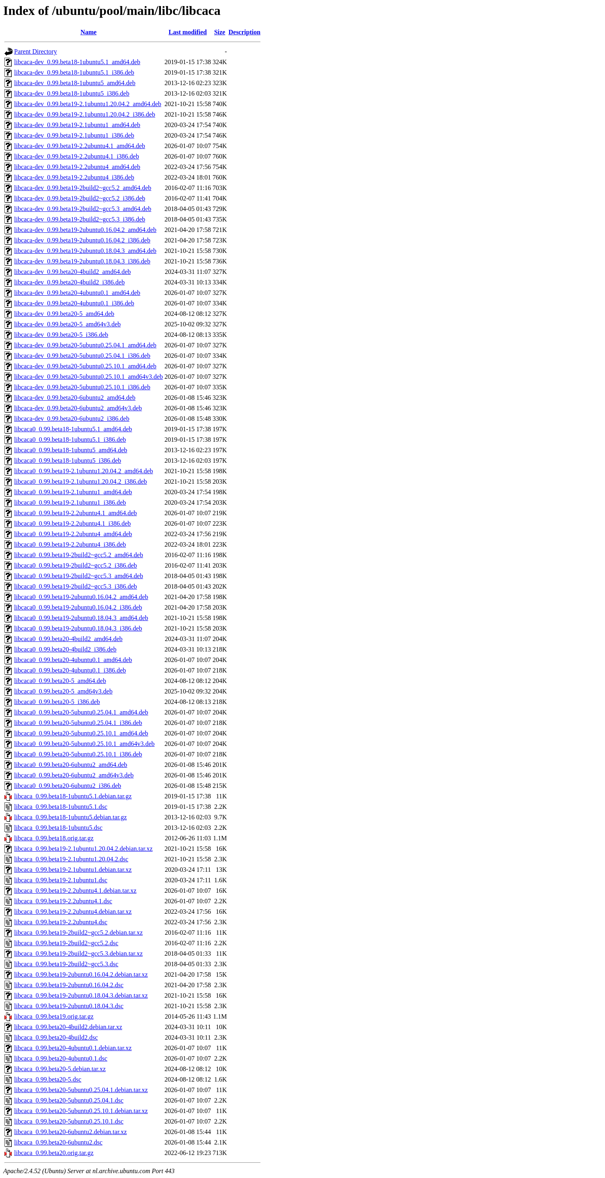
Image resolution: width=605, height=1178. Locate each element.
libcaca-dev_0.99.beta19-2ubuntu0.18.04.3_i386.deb (82, 261)
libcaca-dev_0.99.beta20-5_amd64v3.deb (67, 324)
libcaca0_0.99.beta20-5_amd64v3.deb (63, 691)
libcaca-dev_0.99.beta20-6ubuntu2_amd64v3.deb (78, 408)
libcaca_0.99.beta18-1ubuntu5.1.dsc (60, 806)
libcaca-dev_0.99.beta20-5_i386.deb (61, 334)
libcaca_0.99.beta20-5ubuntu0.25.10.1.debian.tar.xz (81, 1110)
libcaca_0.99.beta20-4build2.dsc (56, 1037)
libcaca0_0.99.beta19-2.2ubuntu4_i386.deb (70, 544)
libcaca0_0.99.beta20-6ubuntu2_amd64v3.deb (74, 775)
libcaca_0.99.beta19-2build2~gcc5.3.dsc (66, 964)
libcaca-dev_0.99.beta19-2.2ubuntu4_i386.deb (74, 177)
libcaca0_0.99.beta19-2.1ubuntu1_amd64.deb (73, 492)
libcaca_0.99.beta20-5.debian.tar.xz (60, 1068)
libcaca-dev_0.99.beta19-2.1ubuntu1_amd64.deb (77, 124)
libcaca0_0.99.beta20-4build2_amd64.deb (68, 638)
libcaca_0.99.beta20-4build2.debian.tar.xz (68, 1026)
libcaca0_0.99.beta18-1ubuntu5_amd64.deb (70, 450)
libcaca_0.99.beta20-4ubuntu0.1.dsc (60, 1058)
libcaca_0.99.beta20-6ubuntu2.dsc (58, 1142)
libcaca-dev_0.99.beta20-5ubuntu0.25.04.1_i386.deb (82, 355)
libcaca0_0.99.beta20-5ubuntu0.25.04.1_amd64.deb (81, 712)
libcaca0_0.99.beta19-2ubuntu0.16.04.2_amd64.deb (81, 596)
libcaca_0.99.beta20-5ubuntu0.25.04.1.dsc (68, 1100)
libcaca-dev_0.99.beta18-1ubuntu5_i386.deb (71, 93)
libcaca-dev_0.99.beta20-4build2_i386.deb (69, 282)
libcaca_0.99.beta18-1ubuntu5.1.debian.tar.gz (72, 796)
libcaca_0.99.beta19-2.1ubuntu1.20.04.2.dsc (71, 859)
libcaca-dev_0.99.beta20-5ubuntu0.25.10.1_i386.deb (82, 387)
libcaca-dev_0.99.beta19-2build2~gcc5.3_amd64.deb (82, 208)
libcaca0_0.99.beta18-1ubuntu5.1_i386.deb (70, 439)
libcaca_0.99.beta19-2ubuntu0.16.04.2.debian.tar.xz (81, 974)
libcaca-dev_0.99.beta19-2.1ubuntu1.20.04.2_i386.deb (84, 114)
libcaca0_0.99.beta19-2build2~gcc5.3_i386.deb (75, 586)
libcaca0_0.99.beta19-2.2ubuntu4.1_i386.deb (72, 523)
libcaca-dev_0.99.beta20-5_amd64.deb (64, 313)
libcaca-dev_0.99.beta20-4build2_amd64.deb (72, 271)
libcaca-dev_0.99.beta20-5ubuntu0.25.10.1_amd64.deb (85, 366)
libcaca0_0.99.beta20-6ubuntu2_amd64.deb (70, 764)
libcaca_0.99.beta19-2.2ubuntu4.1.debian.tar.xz (75, 890)
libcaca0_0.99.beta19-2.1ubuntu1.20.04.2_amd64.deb (83, 471)
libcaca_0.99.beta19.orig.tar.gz (54, 1016)
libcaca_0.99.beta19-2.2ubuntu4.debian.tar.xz (72, 911)
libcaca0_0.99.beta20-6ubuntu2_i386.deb (67, 785)
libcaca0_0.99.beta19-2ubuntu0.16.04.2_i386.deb (78, 607)
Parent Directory (35, 51)
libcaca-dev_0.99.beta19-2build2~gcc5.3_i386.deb (79, 219)
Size (219, 32)
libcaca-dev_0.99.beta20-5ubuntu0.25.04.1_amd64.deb (85, 345)
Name (88, 32)
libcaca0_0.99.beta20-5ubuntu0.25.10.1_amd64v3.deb (84, 743)
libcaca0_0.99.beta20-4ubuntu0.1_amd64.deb (73, 659)
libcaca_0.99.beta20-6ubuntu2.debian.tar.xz (70, 1131)
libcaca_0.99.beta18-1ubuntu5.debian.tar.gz (70, 817)
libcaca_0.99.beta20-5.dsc (47, 1079)
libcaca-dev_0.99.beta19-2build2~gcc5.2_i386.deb (79, 198)
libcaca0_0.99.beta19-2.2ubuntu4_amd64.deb (73, 534)
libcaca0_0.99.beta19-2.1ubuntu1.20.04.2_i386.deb (80, 481)
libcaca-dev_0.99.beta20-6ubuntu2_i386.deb (71, 418)
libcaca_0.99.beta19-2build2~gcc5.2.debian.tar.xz (78, 932)
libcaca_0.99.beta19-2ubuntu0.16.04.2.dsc (68, 985)
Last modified (188, 32)
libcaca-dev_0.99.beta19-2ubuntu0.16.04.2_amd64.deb (85, 229)
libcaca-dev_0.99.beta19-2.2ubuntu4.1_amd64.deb (79, 145)
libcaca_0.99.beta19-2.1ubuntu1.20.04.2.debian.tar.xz (83, 848)
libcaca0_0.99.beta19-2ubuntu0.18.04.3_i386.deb (78, 628)
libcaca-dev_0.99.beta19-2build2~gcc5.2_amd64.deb (82, 187)
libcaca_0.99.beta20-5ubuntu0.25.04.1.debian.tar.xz (81, 1089)
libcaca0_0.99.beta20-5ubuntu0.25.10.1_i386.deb (78, 754)
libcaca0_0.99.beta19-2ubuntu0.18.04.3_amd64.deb (81, 617)
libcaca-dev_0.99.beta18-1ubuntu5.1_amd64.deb (77, 61)
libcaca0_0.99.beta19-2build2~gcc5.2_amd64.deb (78, 554)
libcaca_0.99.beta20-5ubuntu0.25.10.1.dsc (68, 1121)
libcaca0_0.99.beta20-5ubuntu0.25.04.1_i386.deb (78, 722)
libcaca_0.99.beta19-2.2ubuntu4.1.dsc (63, 901)
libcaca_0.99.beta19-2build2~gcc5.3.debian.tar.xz (78, 953)
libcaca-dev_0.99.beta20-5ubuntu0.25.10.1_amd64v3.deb (88, 376)
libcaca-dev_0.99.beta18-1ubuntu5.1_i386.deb (74, 72)
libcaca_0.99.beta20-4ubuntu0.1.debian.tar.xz (72, 1047)
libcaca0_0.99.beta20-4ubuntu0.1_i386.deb (70, 670)
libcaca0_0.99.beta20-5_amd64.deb (60, 680)
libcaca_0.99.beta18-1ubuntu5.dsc (58, 827)
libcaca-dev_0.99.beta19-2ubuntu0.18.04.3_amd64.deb (85, 250)
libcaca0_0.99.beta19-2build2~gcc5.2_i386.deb (75, 565)
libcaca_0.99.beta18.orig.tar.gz (54, 838)
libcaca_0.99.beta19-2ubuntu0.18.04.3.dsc (68, 1006)
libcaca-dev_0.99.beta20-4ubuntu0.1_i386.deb (74, 303)
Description (244, 32)
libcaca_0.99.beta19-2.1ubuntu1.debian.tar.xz (72, 869)
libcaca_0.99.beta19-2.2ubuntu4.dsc (60, 922)
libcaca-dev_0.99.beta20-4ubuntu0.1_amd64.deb (77, 292)
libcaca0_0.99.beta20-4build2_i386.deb (65, 649)
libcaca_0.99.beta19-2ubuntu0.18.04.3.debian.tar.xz (81, 995)
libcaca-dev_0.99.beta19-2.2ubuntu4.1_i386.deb (76, 156)
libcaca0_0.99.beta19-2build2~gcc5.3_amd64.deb (78, 575)
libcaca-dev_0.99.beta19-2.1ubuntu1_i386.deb (74, 135)
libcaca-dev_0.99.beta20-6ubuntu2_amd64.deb (75, 397)
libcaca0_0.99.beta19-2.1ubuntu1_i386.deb (70, 502)
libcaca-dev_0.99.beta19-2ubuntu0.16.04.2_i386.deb (82, 240)
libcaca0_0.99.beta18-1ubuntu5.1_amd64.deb (73, 429)
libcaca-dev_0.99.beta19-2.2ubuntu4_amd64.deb (77, 166)
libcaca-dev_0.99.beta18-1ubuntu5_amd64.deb (75, 82)
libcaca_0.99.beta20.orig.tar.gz (54, 1152)
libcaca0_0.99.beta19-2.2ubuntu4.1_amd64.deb (75, 513)
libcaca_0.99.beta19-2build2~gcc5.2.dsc (66, 943)
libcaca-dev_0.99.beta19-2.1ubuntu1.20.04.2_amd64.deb (87, 103)
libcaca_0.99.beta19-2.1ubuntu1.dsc (60, 880)
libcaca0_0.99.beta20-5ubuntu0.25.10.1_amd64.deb (81, 733)
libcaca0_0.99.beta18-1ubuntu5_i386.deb (67, 460)
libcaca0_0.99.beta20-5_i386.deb (57, 701)
